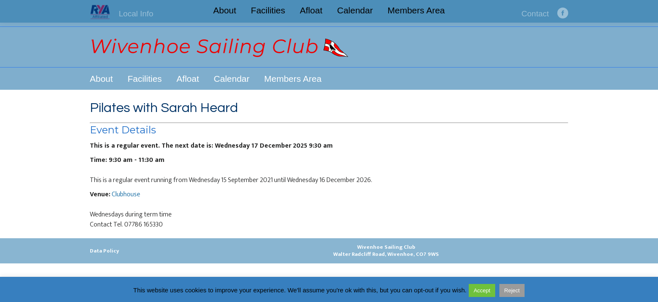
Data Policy (104, 250)
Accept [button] (482, 290)
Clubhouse (126, 194)
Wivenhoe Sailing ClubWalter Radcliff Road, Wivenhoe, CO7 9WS (386, 250)
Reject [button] (512, 290)
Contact (535, 13)
